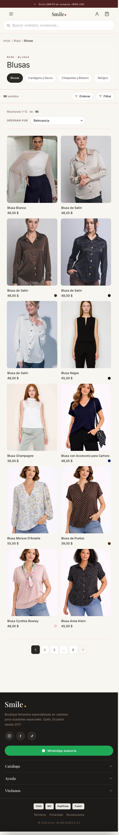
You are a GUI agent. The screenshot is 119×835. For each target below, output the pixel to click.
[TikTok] (31, 736)
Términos (40, 814)
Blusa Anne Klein (73, 621)
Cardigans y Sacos (40, 78)
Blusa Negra (70, 373)
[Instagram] (9, 736)
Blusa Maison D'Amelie (23, 538)
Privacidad (56, 814)
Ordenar (82, 96)
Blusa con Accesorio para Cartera (85, 455)
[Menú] (11, 14)
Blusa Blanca (16, 207)
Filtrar (105, 96)
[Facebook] (20, 736)
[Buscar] (61, 25)
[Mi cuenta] (97, 14)
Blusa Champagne (20, 455)
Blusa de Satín (71, 207)
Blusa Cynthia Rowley (23, 621)
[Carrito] (107, 14)
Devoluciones (75, 814)
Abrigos (103, 78)
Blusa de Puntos (73, 538)
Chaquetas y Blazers (75, 78)
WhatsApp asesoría (59, 750)
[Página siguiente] (82, 649)
